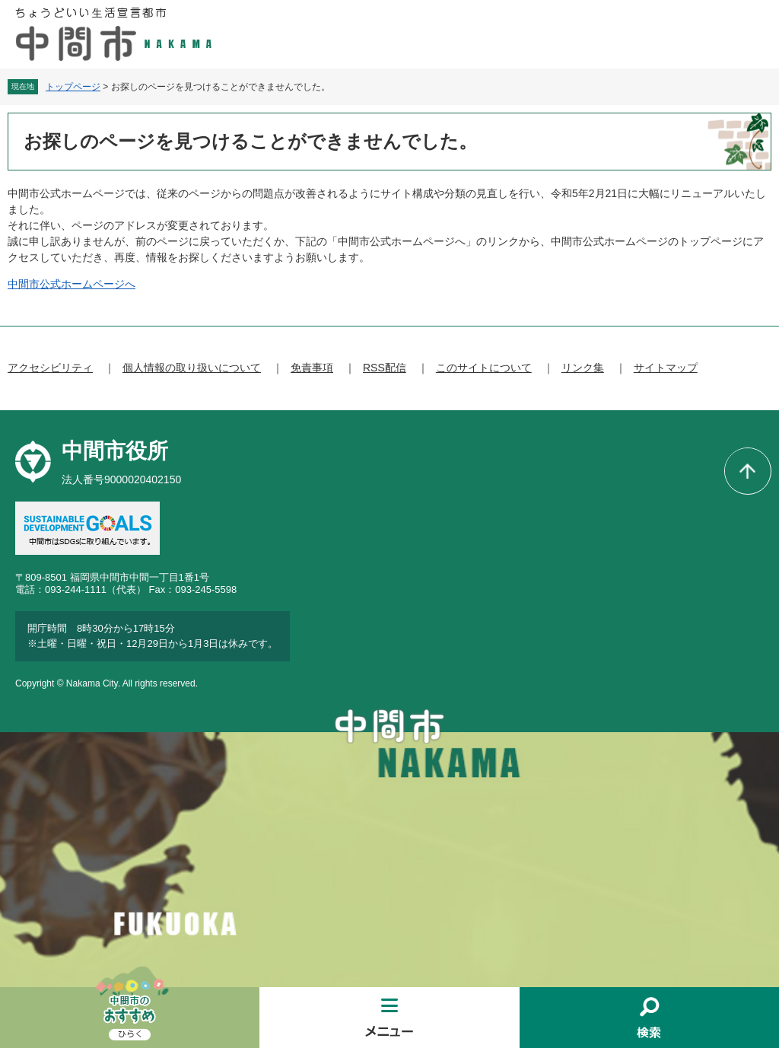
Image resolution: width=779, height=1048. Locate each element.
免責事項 (312, 368)
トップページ (73, 86)
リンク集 (582, 368)
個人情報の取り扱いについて (191, 368)
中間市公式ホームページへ (71, 284)
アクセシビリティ (50, 368)
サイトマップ (666, 368)
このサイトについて (484, 368)
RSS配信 (384, 368)
